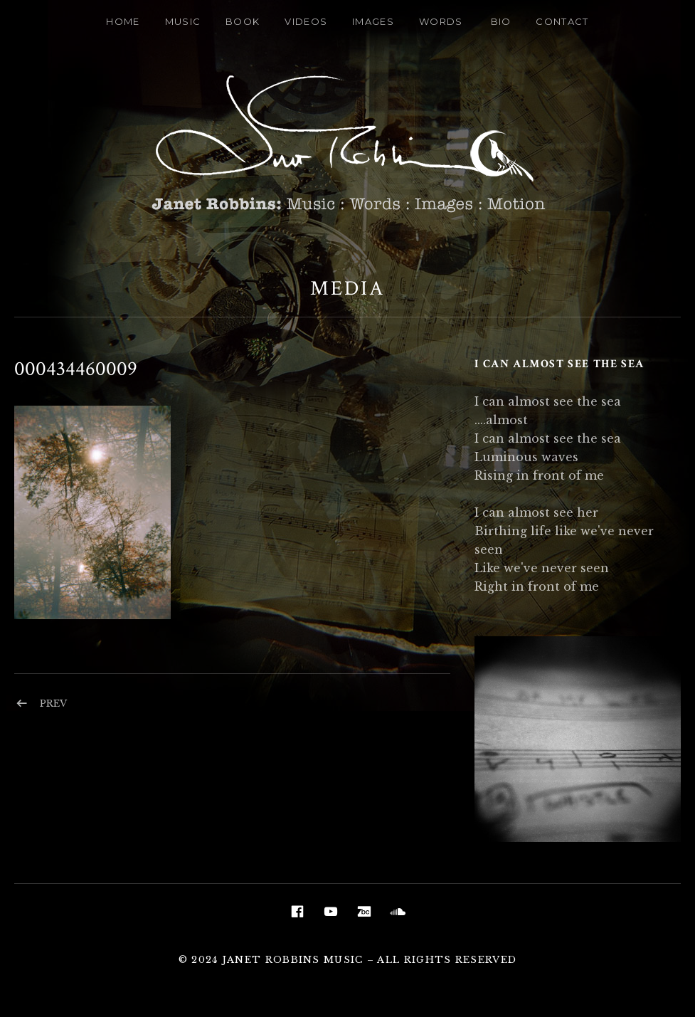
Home (122, 21)
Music (183, 21)
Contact (562, 21)
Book (243, 21)
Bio (501, 21)
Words (441, 21)
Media (347, 288)
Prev (53, 703)
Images (373, 21)
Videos (306, 21)
